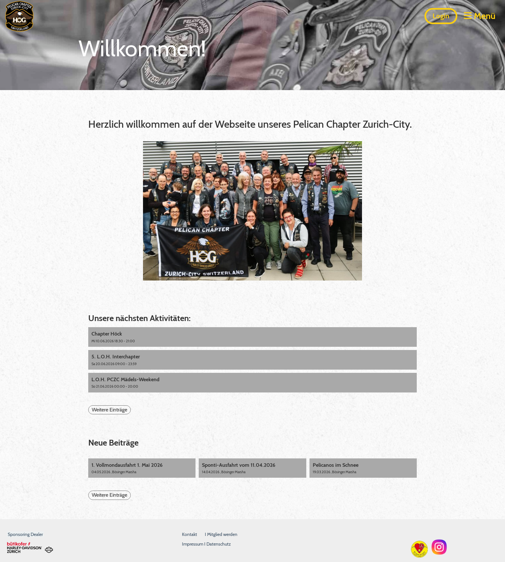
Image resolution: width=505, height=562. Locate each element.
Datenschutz (218, 544)
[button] (252, 337)
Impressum (193, 544)
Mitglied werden (222, 534)
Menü (479, 15)
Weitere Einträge (109, 410)
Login (441, 16)
